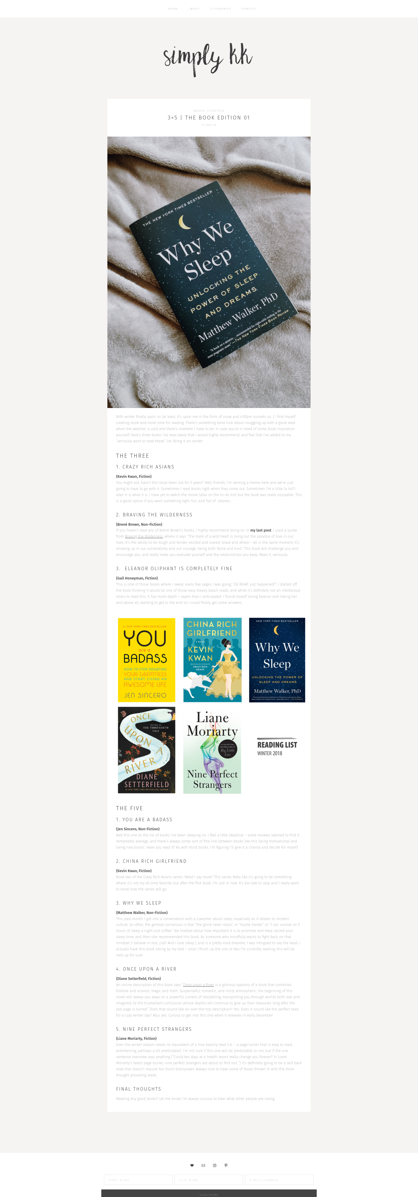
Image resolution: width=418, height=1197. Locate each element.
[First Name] (111, 1180)
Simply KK (209, 58)
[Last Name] (181, 1180)
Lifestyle (215, 110)
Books (199, 110)
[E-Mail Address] (252, 1180)
